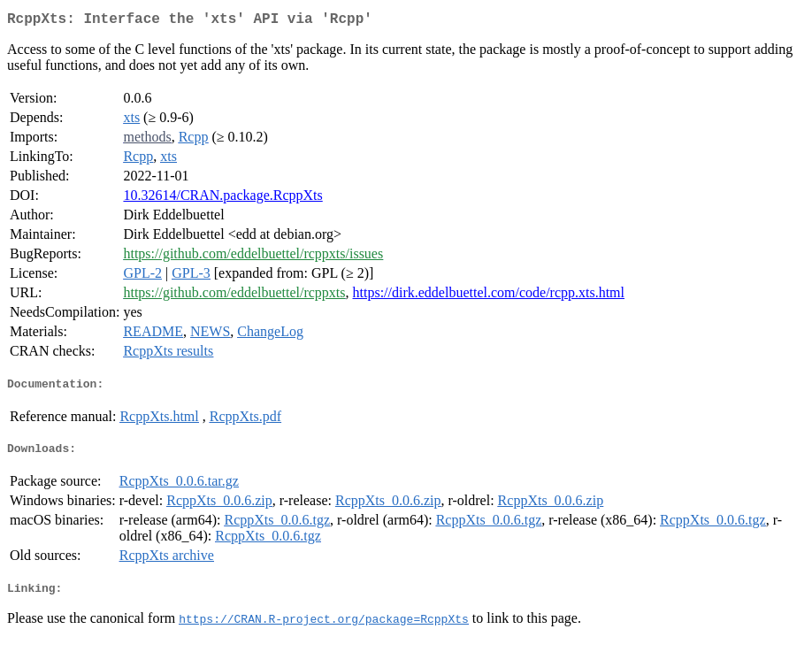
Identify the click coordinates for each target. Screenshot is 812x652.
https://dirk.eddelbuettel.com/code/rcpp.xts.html (489, 295)
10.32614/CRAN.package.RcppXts (222, 198)
